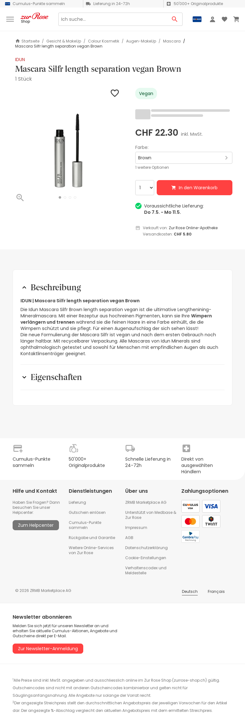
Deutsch (190, 591)
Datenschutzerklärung (146, 547)
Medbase (163, 512)
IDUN (20, 59)
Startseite (27, 41)
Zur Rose (133, 517)
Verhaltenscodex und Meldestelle (145, 570)
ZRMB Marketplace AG (145, 502)
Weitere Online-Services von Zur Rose (91, 550)
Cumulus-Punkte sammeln (85, 525)
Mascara (172, 41)
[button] (60, 197)
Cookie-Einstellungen (145, 557)
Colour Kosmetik (103, 41)
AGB (129, 537)
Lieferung (77, 502)
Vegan (146, 93)
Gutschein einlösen (87, 512)
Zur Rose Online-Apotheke (193, 227)
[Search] (112, 19)
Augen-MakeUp (141, 41)
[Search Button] (175, 19)
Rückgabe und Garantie (92, 537)
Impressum (136, 527)
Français (216, 591)
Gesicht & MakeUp (63, 41)
